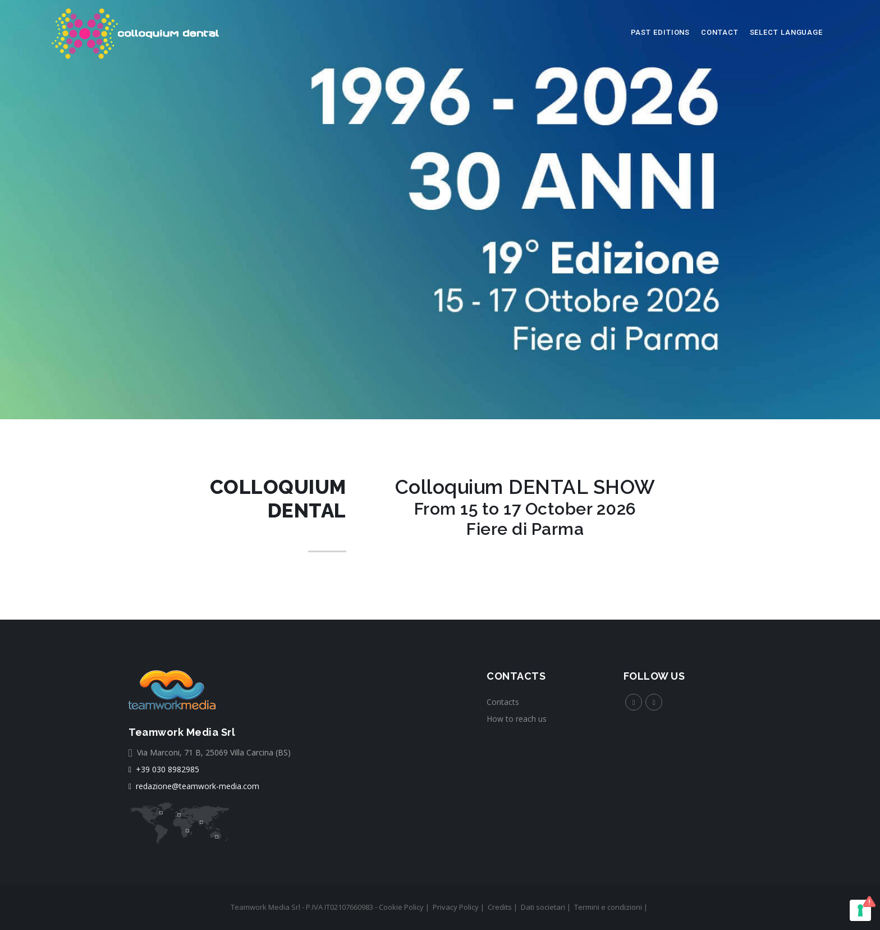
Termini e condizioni (608, 907)
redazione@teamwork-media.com (194, 786)
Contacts (503, 702)
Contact (719, 32)
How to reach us (517, 718)
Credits (500, 907)
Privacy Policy (456, 907)
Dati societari (543, 907)
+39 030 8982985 (164, 769)
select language (786, 32)
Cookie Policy (401, 907)
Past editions (660, 32)
